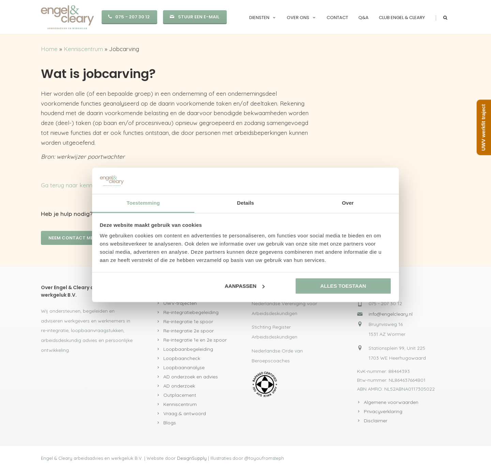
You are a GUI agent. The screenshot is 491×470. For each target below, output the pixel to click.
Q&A (363, 17)
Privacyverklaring (383, 411)
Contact (337, 17)
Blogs (169, 423)
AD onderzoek (179, 386)
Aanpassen (245, 286)
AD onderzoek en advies (190, 377)
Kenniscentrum (83, 48)
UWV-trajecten (180, 303)
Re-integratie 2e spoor (188, 331)
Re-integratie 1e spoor (188, 321)
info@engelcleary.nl (391, 314)
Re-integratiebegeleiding (191, 312)
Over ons (301, 17)
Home (49, 48)
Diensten (263, 17)
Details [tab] (245, 203)
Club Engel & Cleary (402, 17)
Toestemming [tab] (143, 203)
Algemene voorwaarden (391, 402)
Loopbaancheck (181, 358)
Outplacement (179, 395)
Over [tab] (348, 203)
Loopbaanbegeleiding (188, 349)
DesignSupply (192, 458)
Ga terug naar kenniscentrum (79, 185)
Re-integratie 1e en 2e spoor (195, 340)
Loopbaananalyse (184, 367)
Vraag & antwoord (184, 413)
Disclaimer (375, 421)
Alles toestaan (343, 286)
